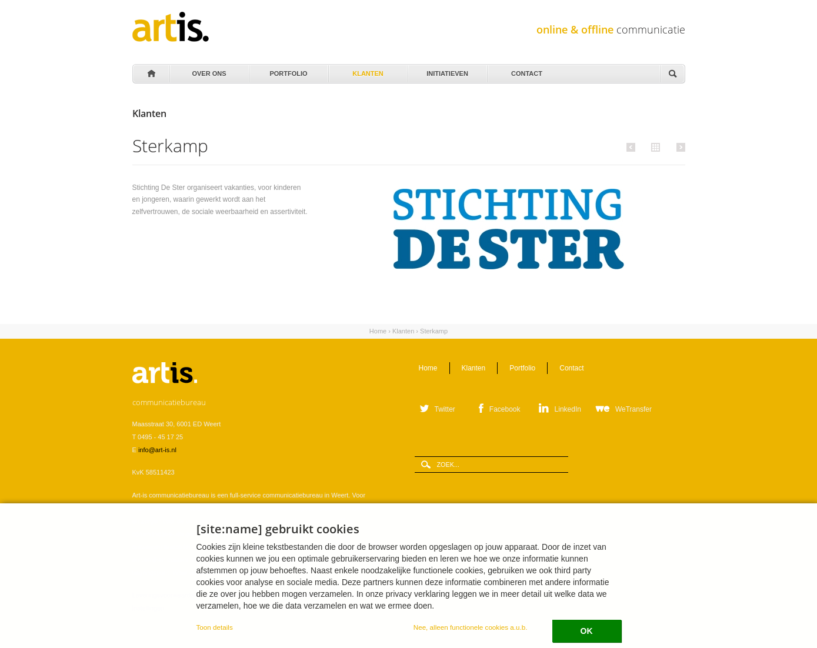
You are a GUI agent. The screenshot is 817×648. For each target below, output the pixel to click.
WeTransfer (633, 409)
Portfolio (288, 70)
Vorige (632, 147)
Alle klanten (654, 146)
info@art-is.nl (157, 449)
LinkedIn (568, 409)
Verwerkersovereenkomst (239, 595)
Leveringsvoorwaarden (165, 595)
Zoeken (672, 74)
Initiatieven (446, 70)
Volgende (679, 147)
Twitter (445, 409)
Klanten (367, 70)
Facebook (505, 409)
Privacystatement (306, 595)
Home (150, 74)
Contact (526, 70)
